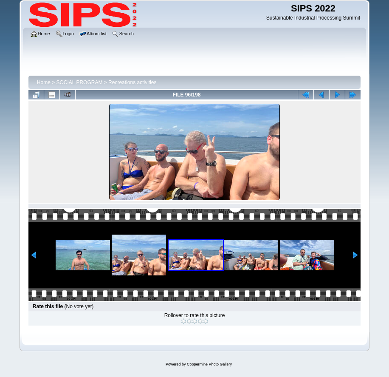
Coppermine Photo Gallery (209, 364)
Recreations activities (132, 82)
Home (44, 82)
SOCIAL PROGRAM (79, 82)
